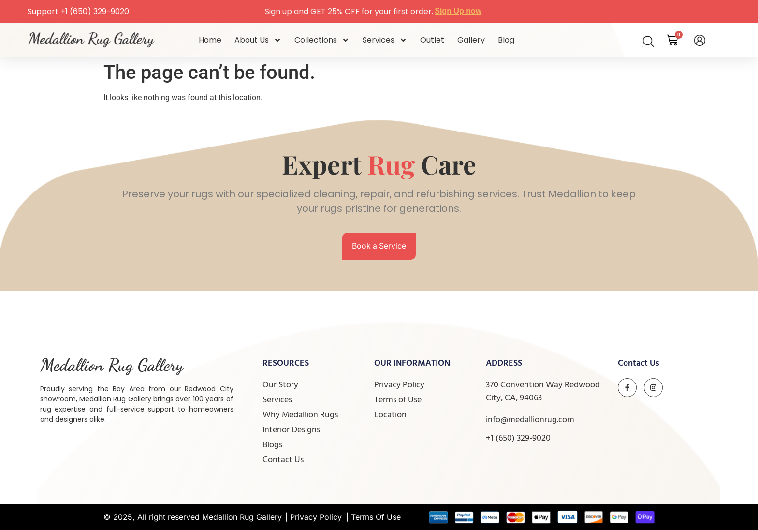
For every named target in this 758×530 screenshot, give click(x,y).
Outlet (432, 39)
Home (210, 39)
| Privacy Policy (313, 517)
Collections (322, 40)
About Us (257, 40)
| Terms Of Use (373, 517)
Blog (506, 39)
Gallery (471, 39)
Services (385, 40)
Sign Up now (458, 11)
